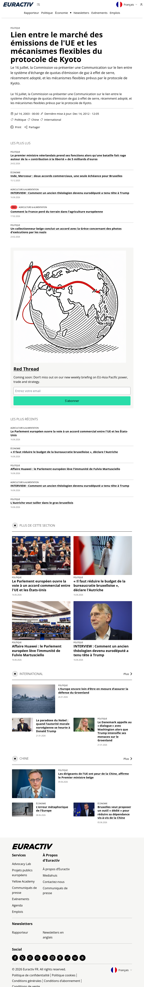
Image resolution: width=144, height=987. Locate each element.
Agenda (17, 905)
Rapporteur (31, 13)
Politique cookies (63, 975)
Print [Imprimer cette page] (15, 127)
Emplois (115, 13)
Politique (47, 13)
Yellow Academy (23, 881)
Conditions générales (26, 981)
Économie (61, 13)
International (52, 119)
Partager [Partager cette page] (32, 127)
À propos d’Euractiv (56, 869)
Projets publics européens (22, 872)
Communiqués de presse (24, 890)
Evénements (99, 13)
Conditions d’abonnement (62, 981)
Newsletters (81, 13)
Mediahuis (50, 875)
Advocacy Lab (21, 864)
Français (126, 4)
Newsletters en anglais (53, 934)
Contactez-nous (53, 882)
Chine (35, 119)
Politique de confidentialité (30, 975)
